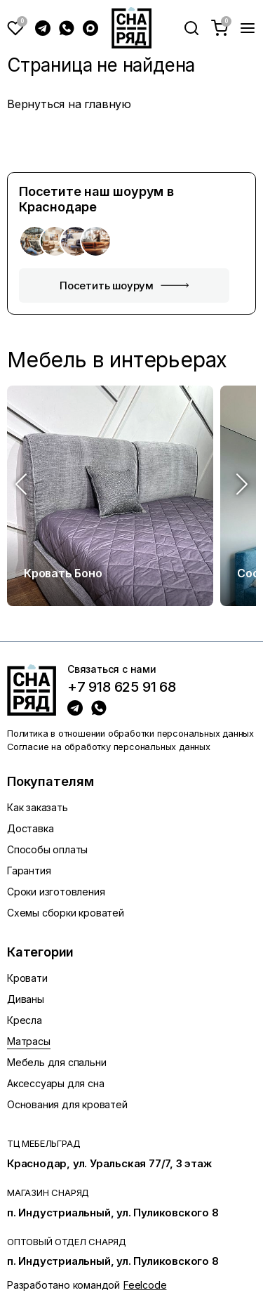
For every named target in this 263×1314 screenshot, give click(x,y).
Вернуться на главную (69, 104)
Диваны (25, 999)
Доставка (30, 828)
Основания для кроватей (67, 1104)
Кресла (24, 1020)
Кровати (27, 978)
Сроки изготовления (55, 892)
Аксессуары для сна (55, 1083)
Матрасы (28, 1041)
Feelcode (144, 1285)
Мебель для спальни (56, 1062)
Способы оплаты (47, 849)
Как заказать (37, 807)
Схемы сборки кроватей (65, 913)
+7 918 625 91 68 (121, 687)
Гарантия (28, 870)
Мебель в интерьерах (117, 360)
